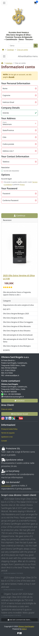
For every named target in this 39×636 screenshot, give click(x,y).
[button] (35, 3)
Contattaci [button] (19, 400)
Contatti (4, 441)
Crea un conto (22, 50)
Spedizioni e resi (7, 437)
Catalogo (10, 50)
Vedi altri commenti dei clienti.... (19, 620)
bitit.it (24, 629)
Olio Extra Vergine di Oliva (13, 318)
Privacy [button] (22, 185)
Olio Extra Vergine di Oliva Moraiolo (17, 326)
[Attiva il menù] (4, 3)
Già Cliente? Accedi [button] (19, 414)
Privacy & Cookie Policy (9, 429)
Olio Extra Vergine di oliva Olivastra (16, 331)
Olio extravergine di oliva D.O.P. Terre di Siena (18, 340)
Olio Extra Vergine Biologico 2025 (16, 313)
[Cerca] (21, 46)
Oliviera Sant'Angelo (26, 626)
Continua (19, 215)
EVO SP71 (7, 309)
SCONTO (6, 350)
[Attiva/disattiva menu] (4, 56)
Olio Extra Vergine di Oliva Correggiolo (18, 322)
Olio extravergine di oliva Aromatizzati (18, 335)
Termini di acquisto (8, 433)
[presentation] (17, 208)
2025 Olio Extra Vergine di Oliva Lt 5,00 (19, 277)
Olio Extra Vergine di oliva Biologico (17, 346)
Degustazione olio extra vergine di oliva (18, 305)
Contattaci (6, 485)
